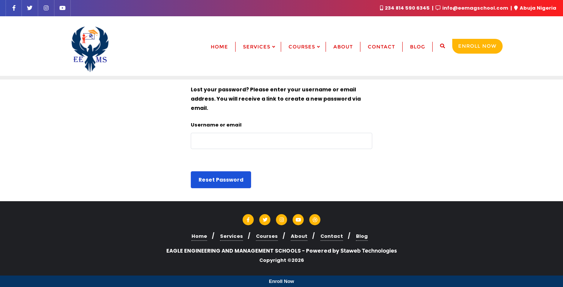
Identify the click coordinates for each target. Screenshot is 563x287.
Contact (331, 236)
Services (231, 236)
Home (199, 236)
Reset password (221, 179)
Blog (362, 236)
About (299, 236)
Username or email (216, 124)
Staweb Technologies (368, 250)
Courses (267, 236)
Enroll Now (477, 46)
